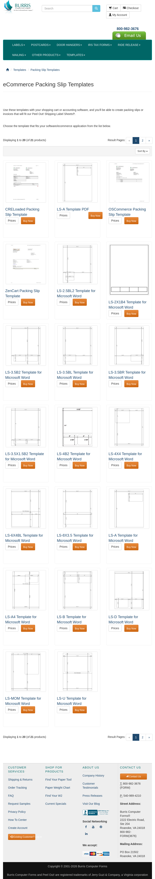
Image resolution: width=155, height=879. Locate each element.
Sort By (142, 151)
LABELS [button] (18, 44)
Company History (93, 775)
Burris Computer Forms (92, 866)
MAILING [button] (19, 55)
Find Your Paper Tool (58, 779)
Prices (12, 220)
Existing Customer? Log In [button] (22, 837)
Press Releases (92, 795)
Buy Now (28, 221)
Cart (113, 8)
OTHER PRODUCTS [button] (46, 55)
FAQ (11, 795)
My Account (118, 15)
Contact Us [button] (133, 776)
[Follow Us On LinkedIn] (86, 833)
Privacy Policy (17, 811)
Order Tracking (17, 787)
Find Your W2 (53, 795)
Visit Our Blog (91, 803)
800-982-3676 (128, 29)
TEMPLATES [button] (76, 55)
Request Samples (19, 803)
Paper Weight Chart (57, 787)
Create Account (17, 827)
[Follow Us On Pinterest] (101, 826)
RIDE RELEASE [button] (129, 44)
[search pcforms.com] (96, 8)
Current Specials (55, 803)
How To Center (17, 819)
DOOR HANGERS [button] (69, 44)
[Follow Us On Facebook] (86, 826)
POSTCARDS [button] (41, 44)
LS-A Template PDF (73, 209)
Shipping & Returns (20, 779)
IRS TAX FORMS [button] (100, 44)
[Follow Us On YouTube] (93, 826)
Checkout (130, 8)
